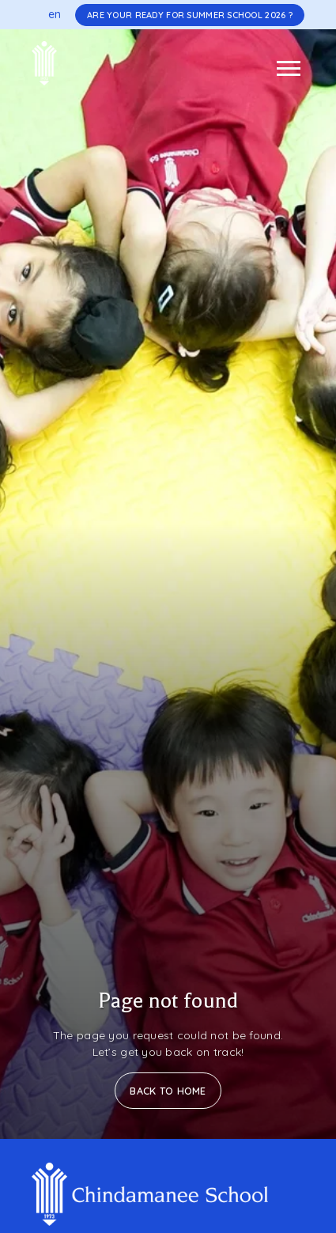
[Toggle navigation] (288, 68)
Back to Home (168, 1090)
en (55, 14)
